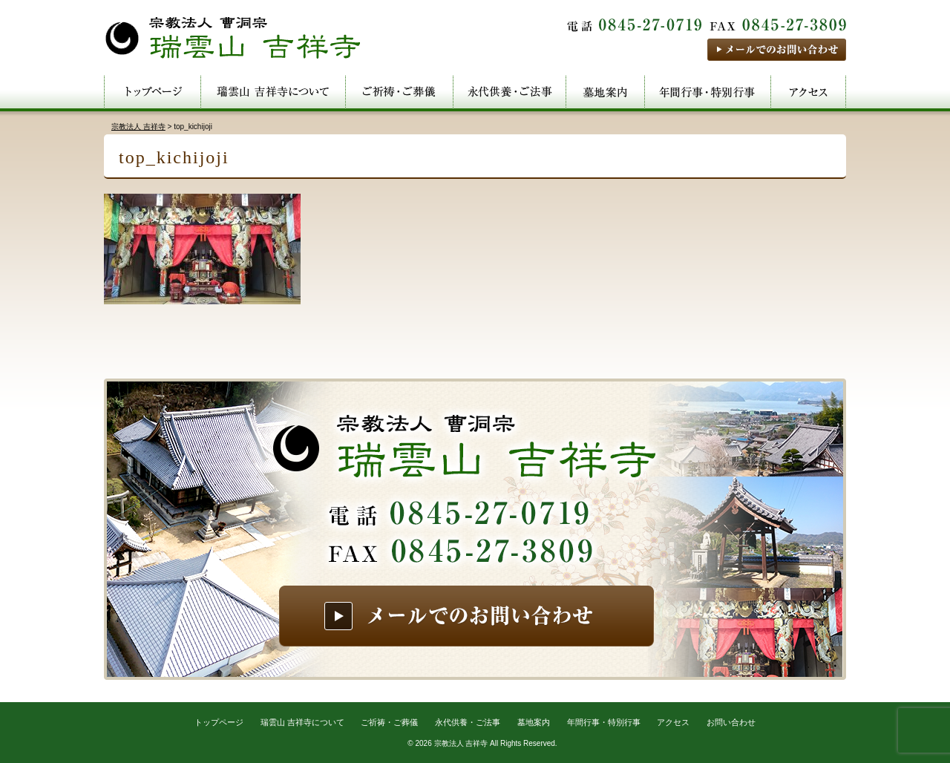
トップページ (218, 722)
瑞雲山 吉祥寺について (302, 722)
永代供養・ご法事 (467, 722)
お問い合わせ (731, 722)
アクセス (673, 722)
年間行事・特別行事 (604, 722)
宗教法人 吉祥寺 (461, 743)
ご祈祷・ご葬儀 (389, 722)
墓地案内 (533, 722)
